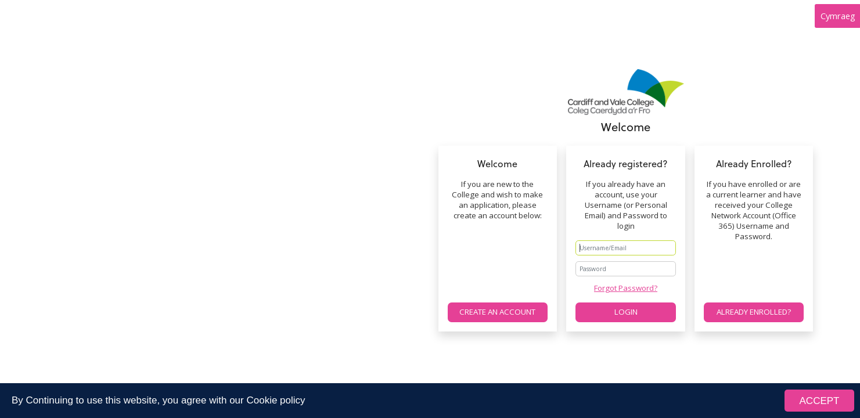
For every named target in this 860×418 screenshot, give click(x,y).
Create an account (497, 312)
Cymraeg (838, 15)
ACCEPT (820, 401)
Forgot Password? (625, 288)
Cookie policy (275, 400)
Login (626, 312)
